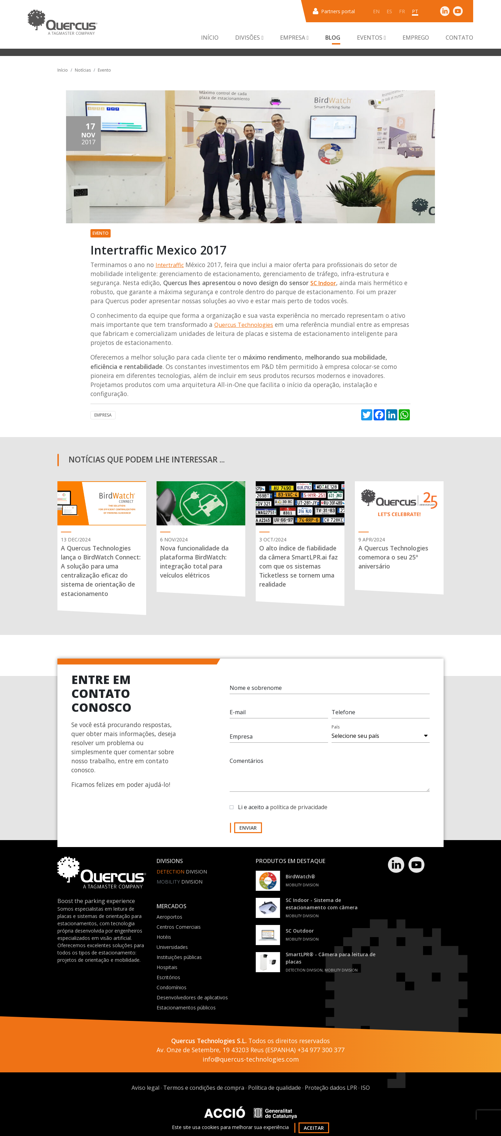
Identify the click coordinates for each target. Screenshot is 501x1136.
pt (415, 11)
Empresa (103, 415)
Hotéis (164, 937)
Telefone (343, 712)
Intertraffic (170, 265)
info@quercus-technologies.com (250, 1059)
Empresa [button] (294, 37)
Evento (104, 70)
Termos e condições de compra (203, 1087)
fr (402, 11)
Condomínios (171, 987)
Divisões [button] (249, 37)
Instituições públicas (179, 957)
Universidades (172, 947)
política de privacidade (298, 807)
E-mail (238, 712)
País (336, 727)
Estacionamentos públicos (186, 1007)
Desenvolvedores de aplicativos (192, 997)
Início (209, 37)
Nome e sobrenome (256, 688)
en (376, 11)
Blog (332, 37)
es (389, 11)
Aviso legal (145, 1087)
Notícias (83, 70)
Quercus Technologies (243, 325)
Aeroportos (169, 916)
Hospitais (167, 967)
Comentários (246, 761)
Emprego (416, 37)
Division (182, 871)
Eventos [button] (371, 37)
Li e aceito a (282, 807)
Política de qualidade (274, 1087)
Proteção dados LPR (331, 1087)
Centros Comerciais (179, 927)
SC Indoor (323, 283)
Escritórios (168, 977)
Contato (459, 37)
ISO (365, 1087)
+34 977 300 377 (320, 1050)
